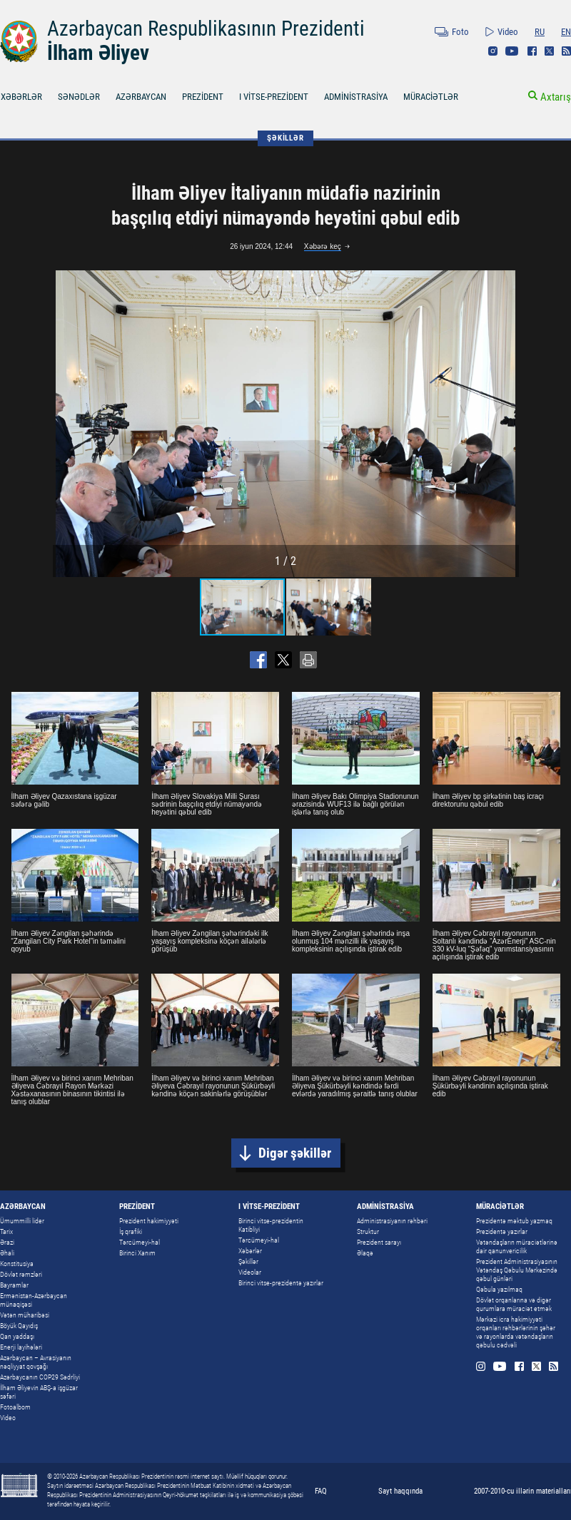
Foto (460, 31)
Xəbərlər (250, 1251)
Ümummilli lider (22, 1221)
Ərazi (7, 1242)
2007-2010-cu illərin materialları (522, 1491)
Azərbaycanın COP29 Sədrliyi (40, 1377)
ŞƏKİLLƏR (285, 138)
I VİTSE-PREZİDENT (273, 96)
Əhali (7, 1253)
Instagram (492, 51)
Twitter (549, 51)
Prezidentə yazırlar (501, 1231)
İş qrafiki (130, 1231)
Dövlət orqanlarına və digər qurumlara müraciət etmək (514, 1304)
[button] (506, 423)
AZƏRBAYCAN (141, 96)
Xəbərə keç (322, 246)
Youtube (512, 51)
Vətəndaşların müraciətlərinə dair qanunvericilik (516, 1246)
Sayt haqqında (400, 1491)
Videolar (249, 1272)
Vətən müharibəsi (24, 1315)
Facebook (532, 51)
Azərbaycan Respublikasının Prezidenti (206, 28)
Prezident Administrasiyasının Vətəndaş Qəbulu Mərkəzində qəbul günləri (516, 1270)
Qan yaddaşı (17, 1336)
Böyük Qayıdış (19, 1326)
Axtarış (555, 97)
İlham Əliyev (98, 53)
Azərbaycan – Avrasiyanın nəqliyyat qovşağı (35, 1362)
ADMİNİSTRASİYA (356, 96)
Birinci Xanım (137, 1253)
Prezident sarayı (379, 1242)
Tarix (6, 1231)
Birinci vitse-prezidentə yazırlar (280, 1283)
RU (540, 31)
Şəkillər (248, 1261)
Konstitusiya (17, 1263)
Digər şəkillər (294, 1153)
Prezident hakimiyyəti (148, 1221)
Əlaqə (365, 1253)
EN (566, 31)
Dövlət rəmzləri (21, 1274)
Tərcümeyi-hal (139, 1242)
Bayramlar (14, 1285)
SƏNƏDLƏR (79, 96)
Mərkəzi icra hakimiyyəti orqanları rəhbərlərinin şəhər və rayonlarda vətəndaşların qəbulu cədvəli (515, 1332)
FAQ (321, 1491)
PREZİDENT (202, 96)
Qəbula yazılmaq (499, 1289)
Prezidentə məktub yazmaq (514, 1221)
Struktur (368, 1231)
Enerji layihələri (21, 1347)
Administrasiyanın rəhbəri (392, 1221)
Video (507, 31)
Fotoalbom (15, 1407)
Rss (566, 51)
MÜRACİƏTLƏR (430, 96)
